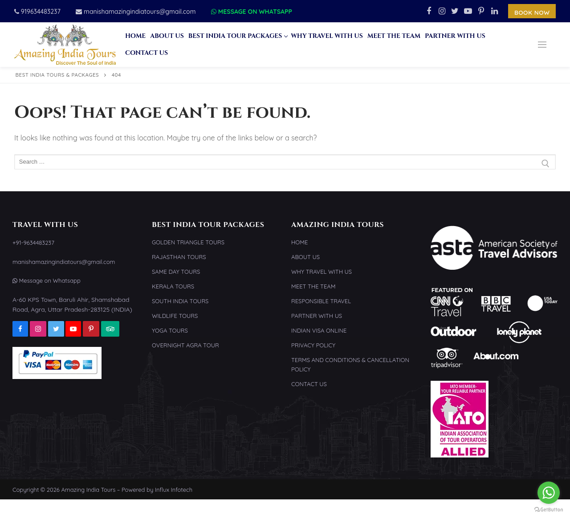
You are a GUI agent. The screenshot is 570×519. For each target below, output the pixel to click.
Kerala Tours (173, 286)
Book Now (532, 12)
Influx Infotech (173, 489)
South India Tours (180, 301)
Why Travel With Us (321, 271)
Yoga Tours (170, 330)
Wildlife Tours (175, 315)
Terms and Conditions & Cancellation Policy (350, 364)
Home (299, 242)
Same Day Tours (176, 271)
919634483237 (37, 12)
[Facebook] (429, 11)
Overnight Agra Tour (185, 345)
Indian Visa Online (318, 330)
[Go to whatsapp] (548, 493)
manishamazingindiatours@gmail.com (135, 12)
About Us (305, 256)
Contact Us (309, 383)
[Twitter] (455, 11)
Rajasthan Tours (179, 256)
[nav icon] (542, 44)
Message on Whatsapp (251, 12)
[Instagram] (442, 11)
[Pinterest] (481, 11)
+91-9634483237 (33, 242)
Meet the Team (313, 286)
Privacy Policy (313, 345)
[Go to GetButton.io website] (548, 510)
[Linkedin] (495, 11)
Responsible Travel (321, 301)
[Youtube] (468, 11)
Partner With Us (316, 315)
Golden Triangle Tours (188, 242)
